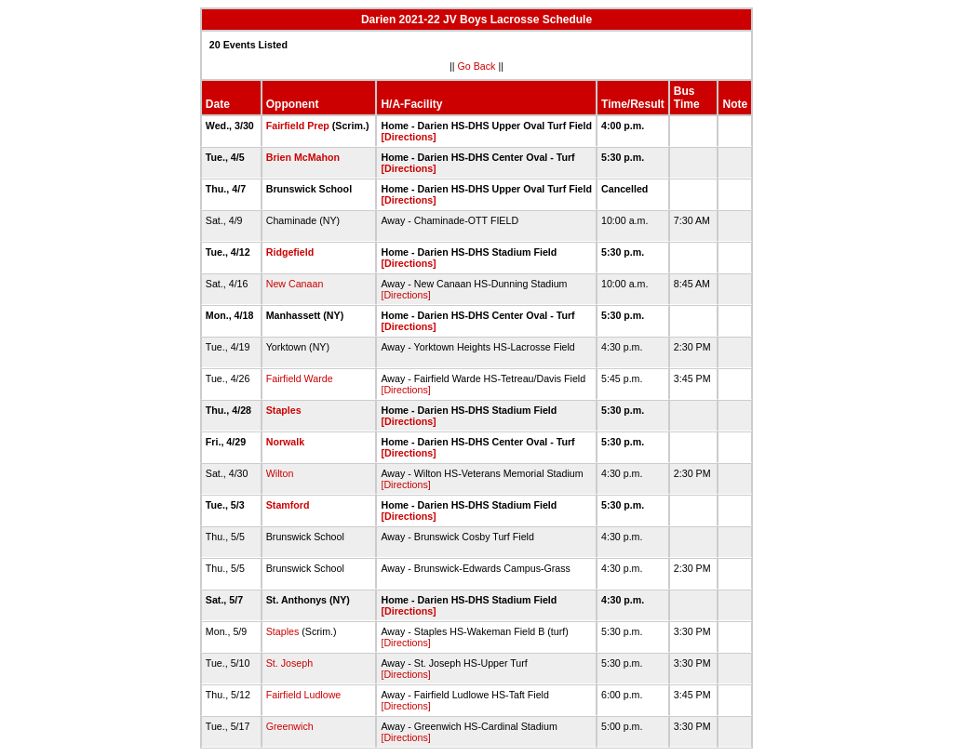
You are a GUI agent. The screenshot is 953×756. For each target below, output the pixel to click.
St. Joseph (289, 663)
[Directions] (408, 136)
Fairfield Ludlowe (304, 694)
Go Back (477, 66)
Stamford (288, 505)
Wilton (280, 473)
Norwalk (285, 441)
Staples (284, 410)
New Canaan (295, 283)
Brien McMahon (303, 157)
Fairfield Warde (299, 378)
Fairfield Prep (297, 125)
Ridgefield (290, 252)
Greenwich (290, 726)
